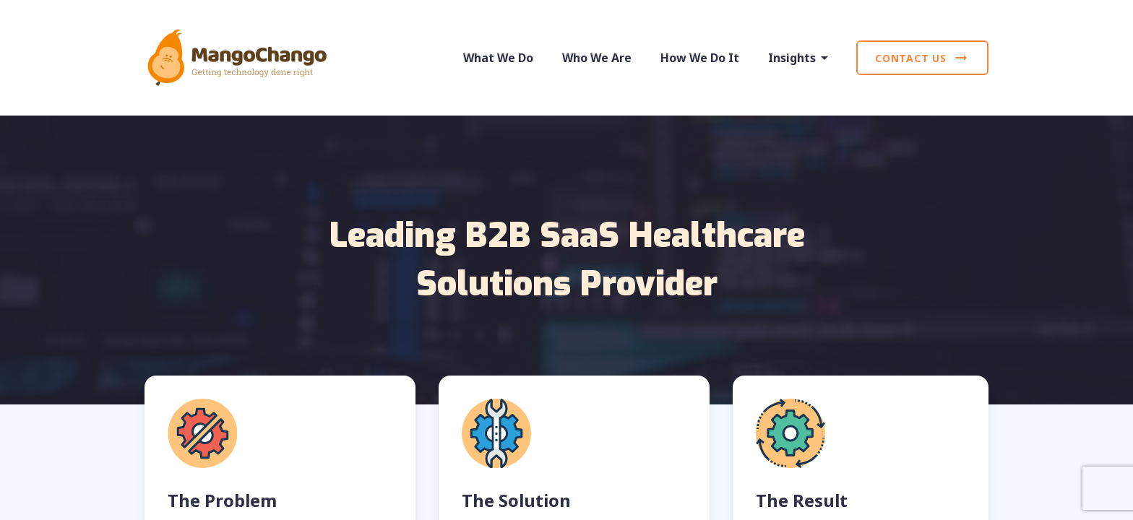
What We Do (498, 58)
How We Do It (699, 58)
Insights (800, 57)
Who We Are (597, 58)
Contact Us (922, 57)
